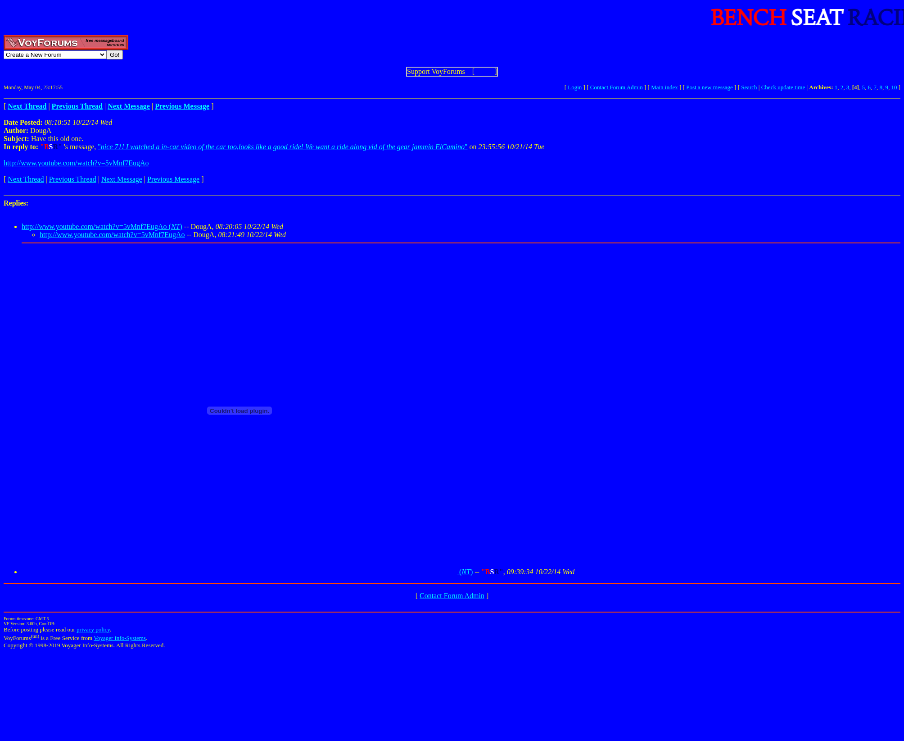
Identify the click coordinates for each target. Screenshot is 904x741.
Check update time (783, 87)
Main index (664, 87)
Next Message (121, 179)
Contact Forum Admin (616, 87)
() (247, 572)
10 (894, 87)
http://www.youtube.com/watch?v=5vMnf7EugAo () (102, 226)
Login (575, 87)
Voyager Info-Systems (120, 638)
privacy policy (93, 629)
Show (484, 71)
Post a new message (709, 87)
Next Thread (26, 179)
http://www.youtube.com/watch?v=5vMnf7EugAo (76, 163)
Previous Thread (72, 179)
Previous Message (173, 179)
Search (749, 87)
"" (282, 147)
